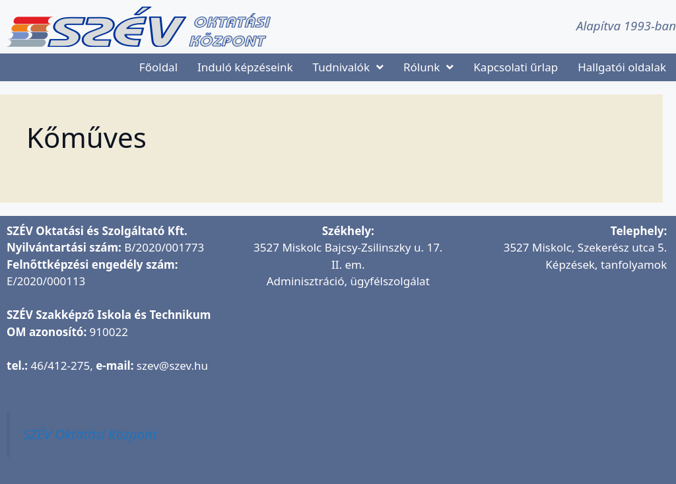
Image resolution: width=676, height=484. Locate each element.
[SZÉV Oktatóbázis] (561, 362)
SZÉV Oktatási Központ (90, 434)
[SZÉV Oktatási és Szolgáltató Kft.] (348, 379)
